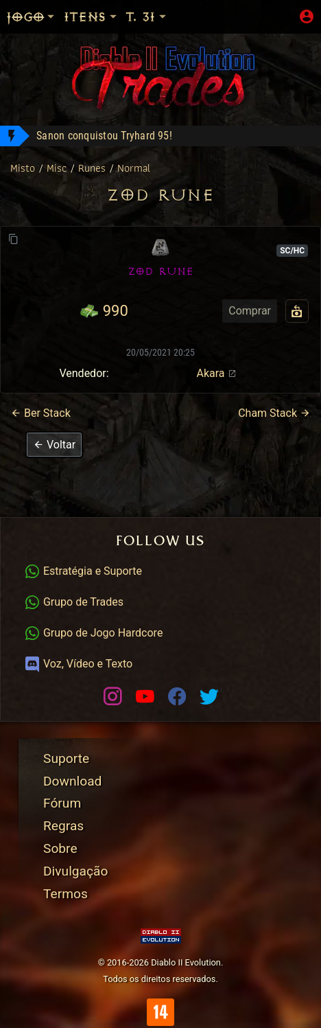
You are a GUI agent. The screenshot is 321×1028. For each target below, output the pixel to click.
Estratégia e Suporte (83, 571)
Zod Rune (160, 195)
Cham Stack (274, 413)
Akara (216, 373)
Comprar (249, 310)
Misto (24, 167)
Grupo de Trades (73, 601)
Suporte (66, 758)
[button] (54, 445)
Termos (65, 894)
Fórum (62, 803)
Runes (93, 167)
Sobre (60, 848)
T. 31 (147, 17)
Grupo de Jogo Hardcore (93, 632)
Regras (63, 826)
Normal (133, 167)
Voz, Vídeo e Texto (78, 663)
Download (72, 781)
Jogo (31, 17)
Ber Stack (40, 413)
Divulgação (75, 871)
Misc (58, 167)
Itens (91, 17)
